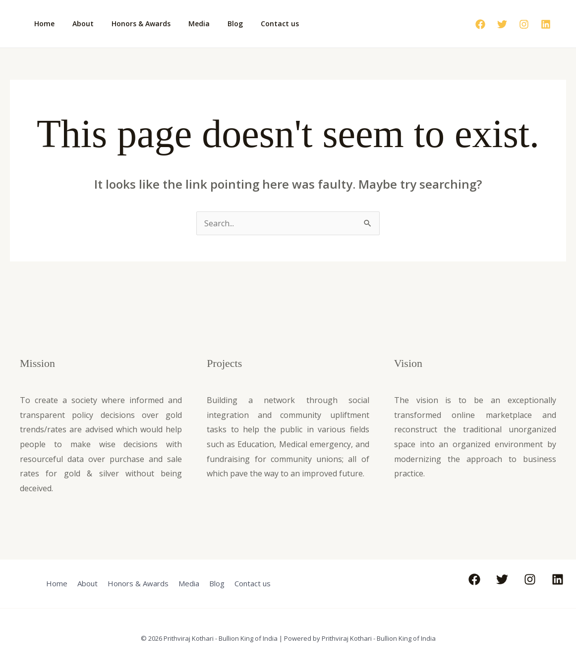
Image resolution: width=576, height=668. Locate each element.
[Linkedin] (546, 24)
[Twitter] (502, 24)
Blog (217, 23)
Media (185, 23)
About (77, 23)
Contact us (258, 23)
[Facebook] (480, 24)
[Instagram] (524, 24)
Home (42, 23)
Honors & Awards (131, 23)
